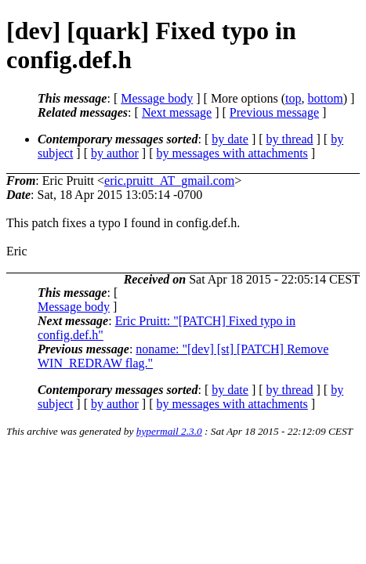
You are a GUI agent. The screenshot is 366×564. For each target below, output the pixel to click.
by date (230, 139)
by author (115, 153)
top (293, 98)
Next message (177, 112)
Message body (157, 98)
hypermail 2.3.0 (169, 431)
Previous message (274, 112)
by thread (289, 139)
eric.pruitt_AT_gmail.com (169, 180)
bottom (324, 98)
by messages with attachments (232, 153)
